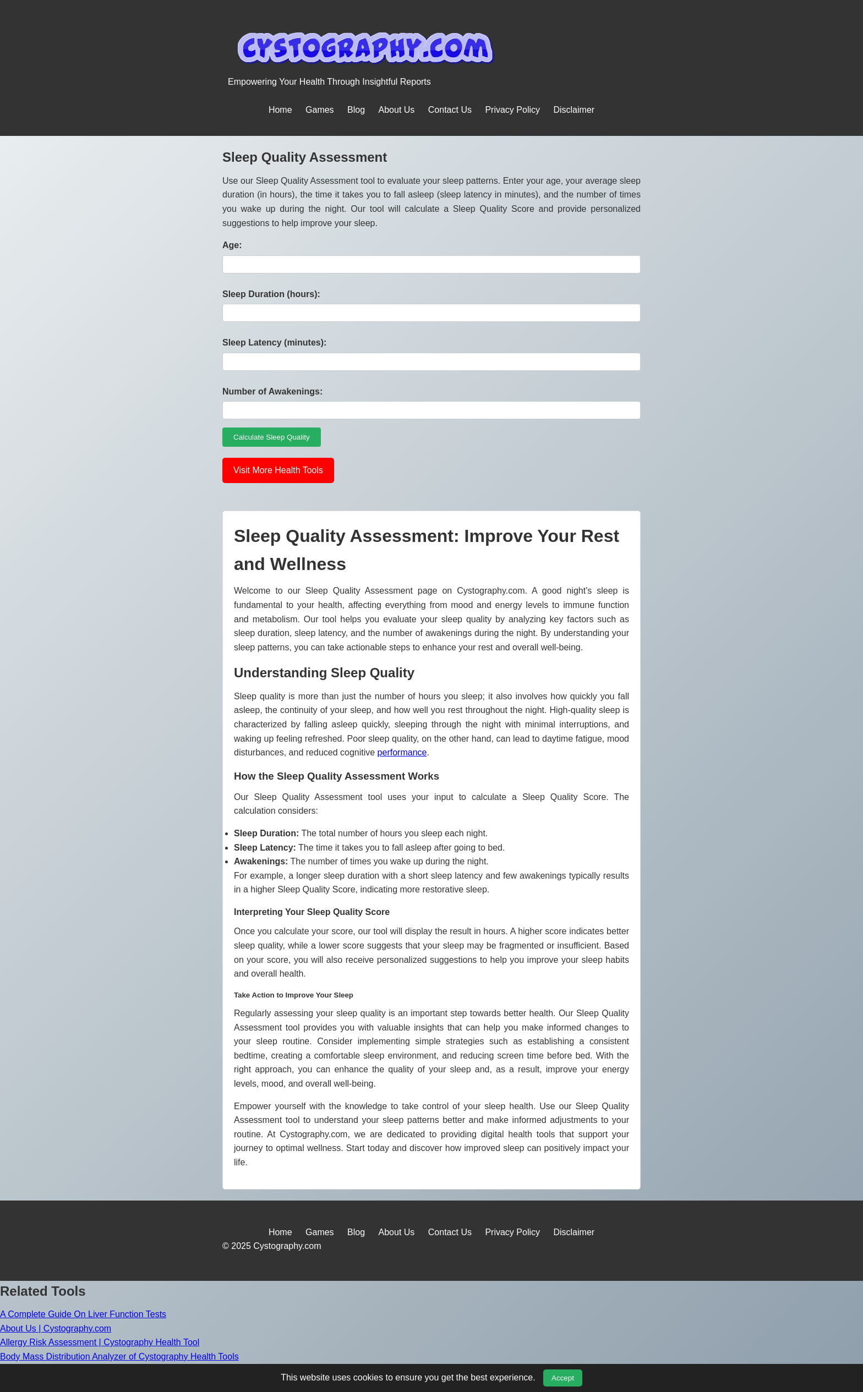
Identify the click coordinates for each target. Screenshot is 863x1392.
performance (402, 752)
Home (280, 109)
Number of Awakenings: (272, 391)
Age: (232, 245)
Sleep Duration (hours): (271, 294)
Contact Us (450, 109)
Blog (356, 109)
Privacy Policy (512, 109)
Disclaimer (573, 109)
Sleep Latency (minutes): (274, 342)
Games (319, 109)
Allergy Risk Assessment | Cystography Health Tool (99, 1342)
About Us (397, 109)
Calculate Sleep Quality (271, 437)
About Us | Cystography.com (55, 1328)
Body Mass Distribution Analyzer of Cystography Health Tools (119, 1356)
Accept (562, 1378)
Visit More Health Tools (278, 470)
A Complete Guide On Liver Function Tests (83, 1314)
